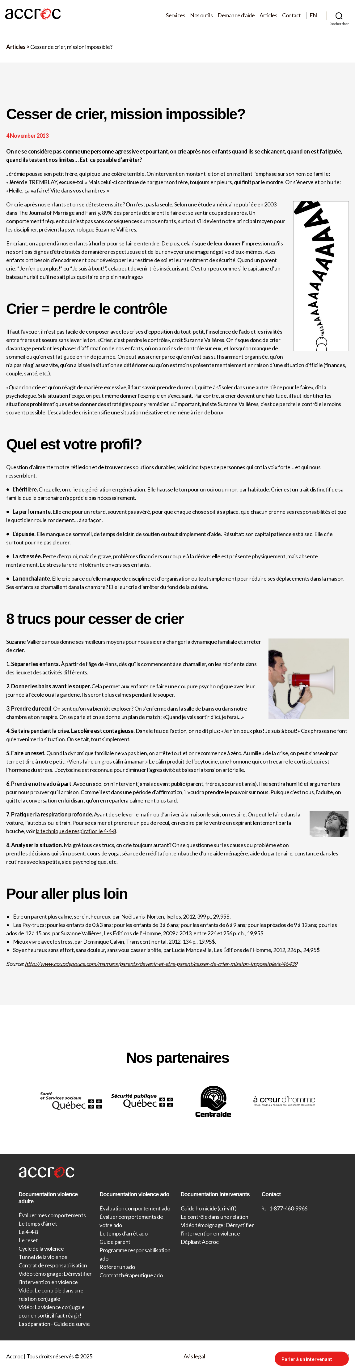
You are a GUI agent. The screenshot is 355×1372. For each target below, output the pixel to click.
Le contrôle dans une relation (214, 1216)
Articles (268, 15)
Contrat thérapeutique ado (131, 1275)
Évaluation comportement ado (134, 1208)
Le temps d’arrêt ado (123, 1233)
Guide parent (114, 1241)
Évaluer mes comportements (52, 1215)
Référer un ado (117, 1266)
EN (313, 15)
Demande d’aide (236, 15)
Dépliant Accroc (200, 1241)
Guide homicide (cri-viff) (209, 1208)
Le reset (28, 1240)
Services (175, 15)
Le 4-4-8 (28, 1231)
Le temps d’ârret (38, 1223)
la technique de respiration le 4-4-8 (76, 831)
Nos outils (201, 15)
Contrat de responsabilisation (53, 1265)
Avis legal (194, 1356)
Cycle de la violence (41, 1248)
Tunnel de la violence (43, 1256)
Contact (291, 15)
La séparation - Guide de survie (54, 1323)
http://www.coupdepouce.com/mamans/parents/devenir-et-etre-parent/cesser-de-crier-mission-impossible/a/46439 (161, 963)
